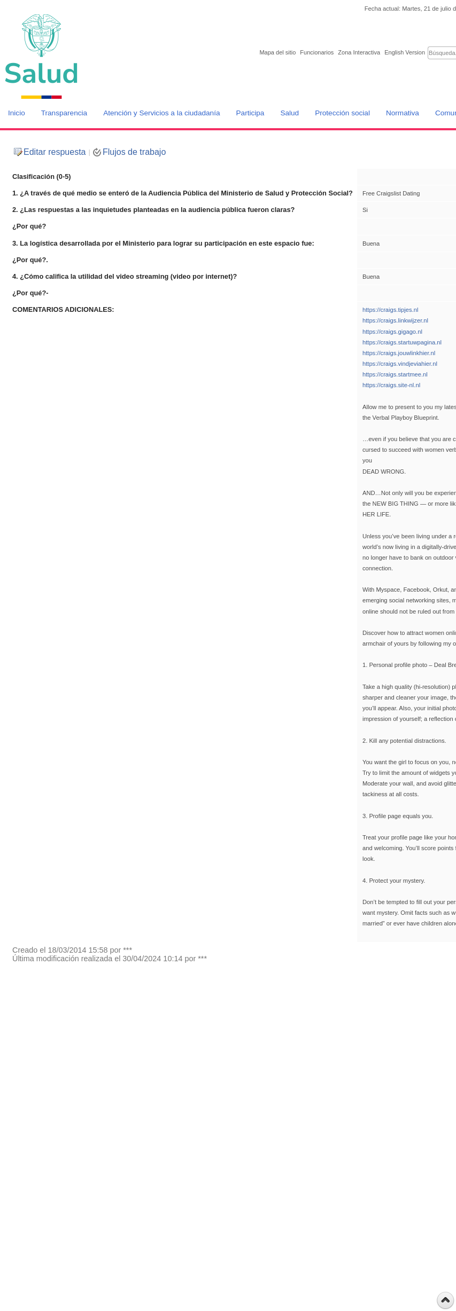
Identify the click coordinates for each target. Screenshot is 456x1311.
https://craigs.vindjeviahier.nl (399, 363)
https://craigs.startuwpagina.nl (402, 342)
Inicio (16, 113)
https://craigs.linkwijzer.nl (395, 320)
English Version (404, 52)
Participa (250, 113)
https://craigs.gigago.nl (392, 331)
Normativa (402, 113)
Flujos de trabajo (134, 151)
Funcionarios (317, 52)
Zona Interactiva (359, 52)
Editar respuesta (55, 151)
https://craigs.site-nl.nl (391, 385)
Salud (289, 113)
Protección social (342, 113)
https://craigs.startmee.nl (395, 374)
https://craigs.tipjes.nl (390, 310)
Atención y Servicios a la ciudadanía (161, 113)
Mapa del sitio (277, 52)
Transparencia (64, 113)
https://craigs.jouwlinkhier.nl (398, 353)
